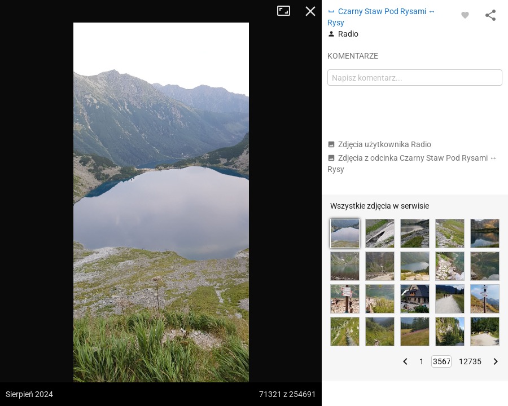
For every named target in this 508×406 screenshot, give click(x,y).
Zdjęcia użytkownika (379, 144)
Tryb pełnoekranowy (288, 11)
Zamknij (310, 11)
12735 (470, 361)
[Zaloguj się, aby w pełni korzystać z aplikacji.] (465, 14)
